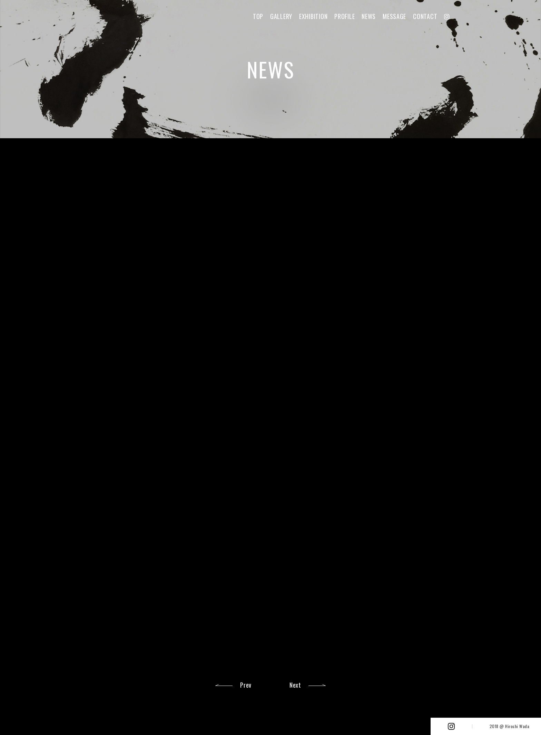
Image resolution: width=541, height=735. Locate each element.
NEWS (369, 16)
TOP (258, 16)
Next (295, 684)
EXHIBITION (313, 16)
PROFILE (344, 16)
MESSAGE (394, 16)
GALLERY (281, 16)
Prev (246, 684)
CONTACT (425, 16)
